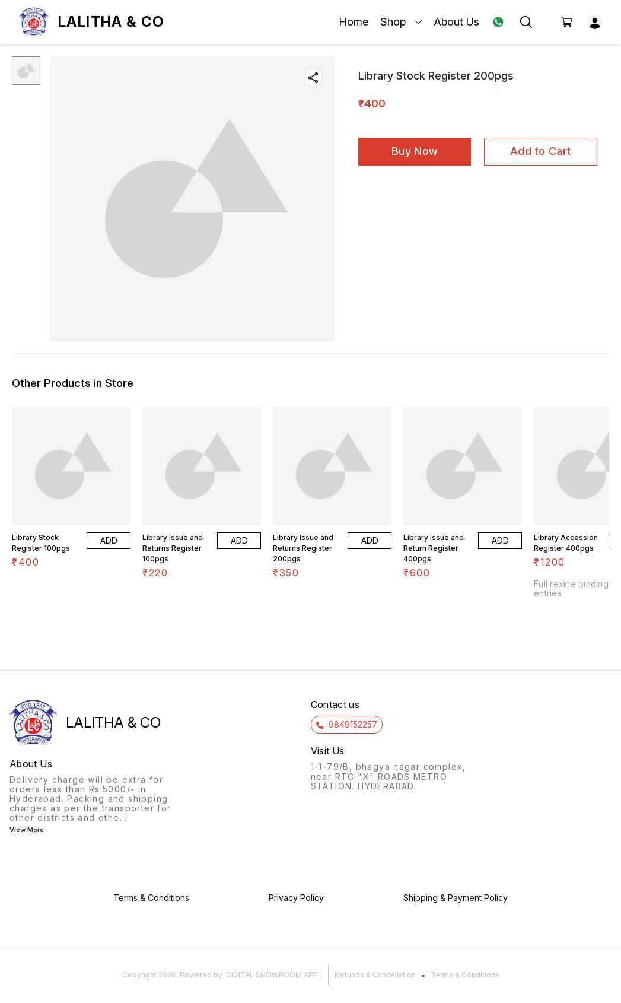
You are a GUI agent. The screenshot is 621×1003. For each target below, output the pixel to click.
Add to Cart (540, 151)
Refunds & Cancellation (375, 974)
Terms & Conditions (465, 974)
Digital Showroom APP (272, 974)
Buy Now (414, 151)
